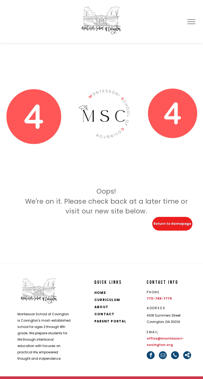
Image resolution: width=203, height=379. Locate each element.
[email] (163, 355)
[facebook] (151, 355)
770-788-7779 (159, 298)
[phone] (175, 355)
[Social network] (187, 355)
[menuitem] (117, 293)
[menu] (191, 22)
